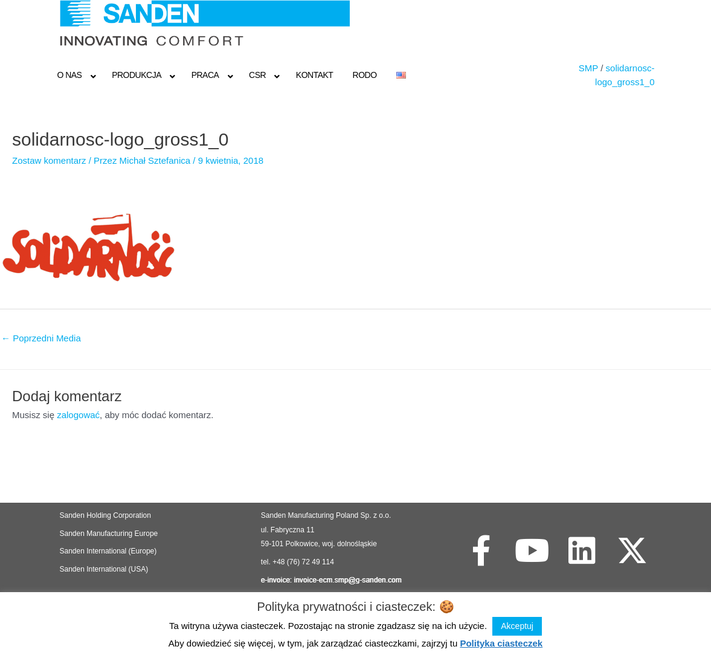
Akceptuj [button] (517, 626)
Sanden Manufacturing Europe (109, 533)
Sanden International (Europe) (108, 551)
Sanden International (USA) (104, 569)
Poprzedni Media (41, 338)
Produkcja (136, 75)
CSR (257, 75)
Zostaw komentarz (49, 160)
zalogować (78, 415)
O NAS (69, 75)
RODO (365, 75)
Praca (205, 75)
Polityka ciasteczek (501, 643)
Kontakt (314, 75)
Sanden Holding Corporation (106, 515)
